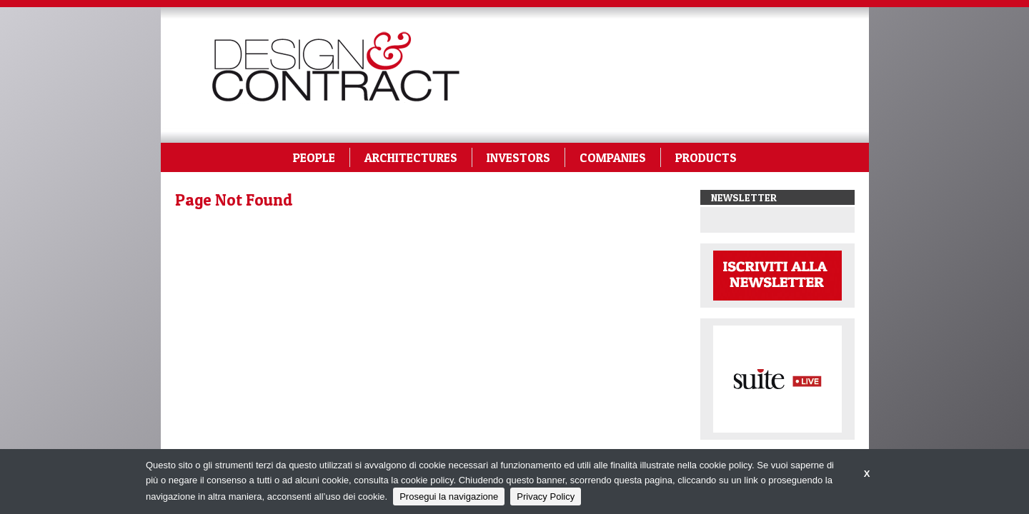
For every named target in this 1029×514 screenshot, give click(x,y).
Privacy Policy (546, 496)
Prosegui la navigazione (448, 496)
